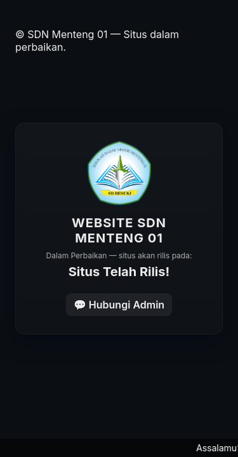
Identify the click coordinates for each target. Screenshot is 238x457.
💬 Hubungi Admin (119, 304)
